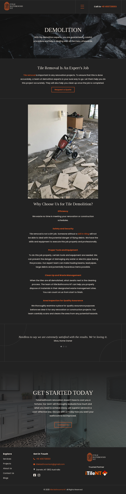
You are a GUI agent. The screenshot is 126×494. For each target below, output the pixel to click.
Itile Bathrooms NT (58, 489)
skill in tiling (83, 233)
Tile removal (29, 75)
